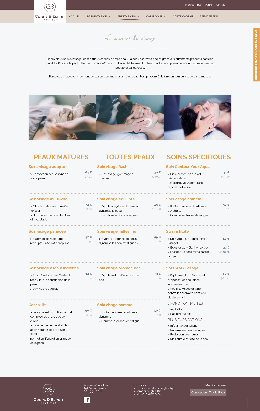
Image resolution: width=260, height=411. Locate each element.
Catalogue (156, 16)
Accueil (74, 16)
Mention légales (215, 385)
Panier (209, 4)
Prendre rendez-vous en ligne (256, 55)
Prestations (128, 16)
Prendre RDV (209, 16)
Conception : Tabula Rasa (208, 392)
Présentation (99, 16)
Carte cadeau (183, 16)
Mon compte (193, 4)
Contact (221, 4)
